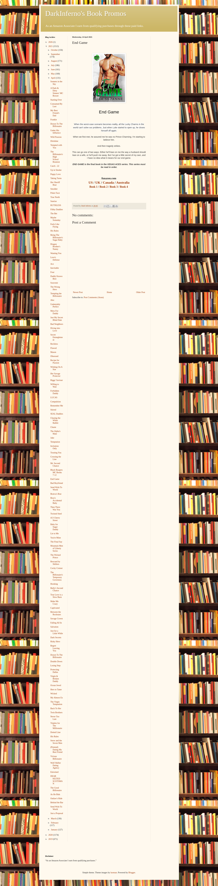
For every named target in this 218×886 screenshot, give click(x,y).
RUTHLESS (55, 205)
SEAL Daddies (56, 414)
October (54, 50)
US (91, 182)
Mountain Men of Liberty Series (56, 548)
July (53, 65)
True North (55, 197)
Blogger (131, 872)
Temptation (55, 442)
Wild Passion (55, 137)
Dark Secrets (55, 637)
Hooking (54, 584)
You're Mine (55, 538)
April (53, 78)
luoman (114, 872)
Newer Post (78, 292)
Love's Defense (54, 258)
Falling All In (56, 623)
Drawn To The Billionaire (56, 125)
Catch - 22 (54, 166)
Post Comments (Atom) (94, 297)
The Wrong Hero (55, 288)
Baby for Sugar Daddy (54, 527)
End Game (54, 479)
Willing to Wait (54, 385)
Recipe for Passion (54, 361)
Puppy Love (55, 174)
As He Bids (55, 794)
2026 (50, 42)
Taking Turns (55, 178)
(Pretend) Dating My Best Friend (56, 749)
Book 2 (104, 186)
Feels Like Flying (54, 225)
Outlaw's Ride (56, 798)
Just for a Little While (56, 632)
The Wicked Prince (55, 556)
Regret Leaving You (54, 648)
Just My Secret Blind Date (56, 318)
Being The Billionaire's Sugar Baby (56, 237)
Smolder (53, 189)
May (53, 74)
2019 (50, 839)
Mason (53, 352)
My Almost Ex (56, 698)
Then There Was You (55, 508)
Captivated (54, 608)
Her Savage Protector (55, 374)
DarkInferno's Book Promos (85, 13)
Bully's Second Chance (56, 589)
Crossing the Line (55, 458)
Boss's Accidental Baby (56, 500)
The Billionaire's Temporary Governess (56, 576)
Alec (52, 300)
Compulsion (55, 402)
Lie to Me (54, 533)
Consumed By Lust (56, 105)
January (54, 830)
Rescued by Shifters (55, 562)
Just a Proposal (56, 813)
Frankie (53, 120)
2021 (50, 46)
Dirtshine (54, 141)
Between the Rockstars (55, 613)
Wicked (53, 693)
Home (109, 292)
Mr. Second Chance (55, 464)
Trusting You (55, 453)
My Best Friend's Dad (54, 113)
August (54, 61)
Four (52, 272)
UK (97, 182)
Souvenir (54, 283)
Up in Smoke (55, 170)
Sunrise (53, 201)
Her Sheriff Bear (55, 183)
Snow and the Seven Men (56, 741)
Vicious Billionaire (56, 757)
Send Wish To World (56, 488)
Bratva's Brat (55, 494)
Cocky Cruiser (56, 568)
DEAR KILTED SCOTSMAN (56, 780)
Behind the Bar (56, 802)
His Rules (54, 231)
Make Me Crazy (54, 602)
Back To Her (55, 708)
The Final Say (56, 542)
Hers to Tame (56, 689)
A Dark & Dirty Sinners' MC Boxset (56, 92)
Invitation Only (54, 447)
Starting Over (56, 100)
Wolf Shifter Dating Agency (55, 765)
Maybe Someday (55, 218)
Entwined (54, 772)
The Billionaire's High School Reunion (56, 157)
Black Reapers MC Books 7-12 (56, 472)
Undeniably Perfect (55, 305)
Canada (108, 182)
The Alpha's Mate (55, 432)
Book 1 (93, 186)
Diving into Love (55, 329)
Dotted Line (55, 732)
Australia (123, 182)
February (55, 823)
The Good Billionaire (56, 789)
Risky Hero (55, 641)
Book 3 (114, 186)
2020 (50, 835)
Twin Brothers (56, 712)
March (54, 818)
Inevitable (54, 268)
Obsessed (54, 356)
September (55, 54)
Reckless (54, 344)
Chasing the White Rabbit (55, 420)
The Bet (53, 213)
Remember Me (56, 406)
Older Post (140, 292)
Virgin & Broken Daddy (54, 678)
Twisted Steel (56, 514)
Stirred (53, 410)
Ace (52, 264)
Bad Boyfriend (56, 483)
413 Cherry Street (55, 519)
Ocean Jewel (55, 685)
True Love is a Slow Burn (56, 596)
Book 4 (124, 186)
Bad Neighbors (56, 324)
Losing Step (55, 665)
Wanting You (55, 253)
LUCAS (53, 397)
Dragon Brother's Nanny (55, 246)
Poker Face (55, 193)
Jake (52, 438)
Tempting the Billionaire (56, 294)
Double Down (56, 661)
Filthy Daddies (56, 209)
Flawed (53, 348)
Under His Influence (55, 131)
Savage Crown (56, 618)
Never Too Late (54, 717)
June (53, 69)
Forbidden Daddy (54, 392)
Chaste (53, 427)
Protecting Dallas (54, 670)
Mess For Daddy (54, 312)
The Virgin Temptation (56, 703)
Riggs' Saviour (56, 380)
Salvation (54, 627)
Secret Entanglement (56, 337)
